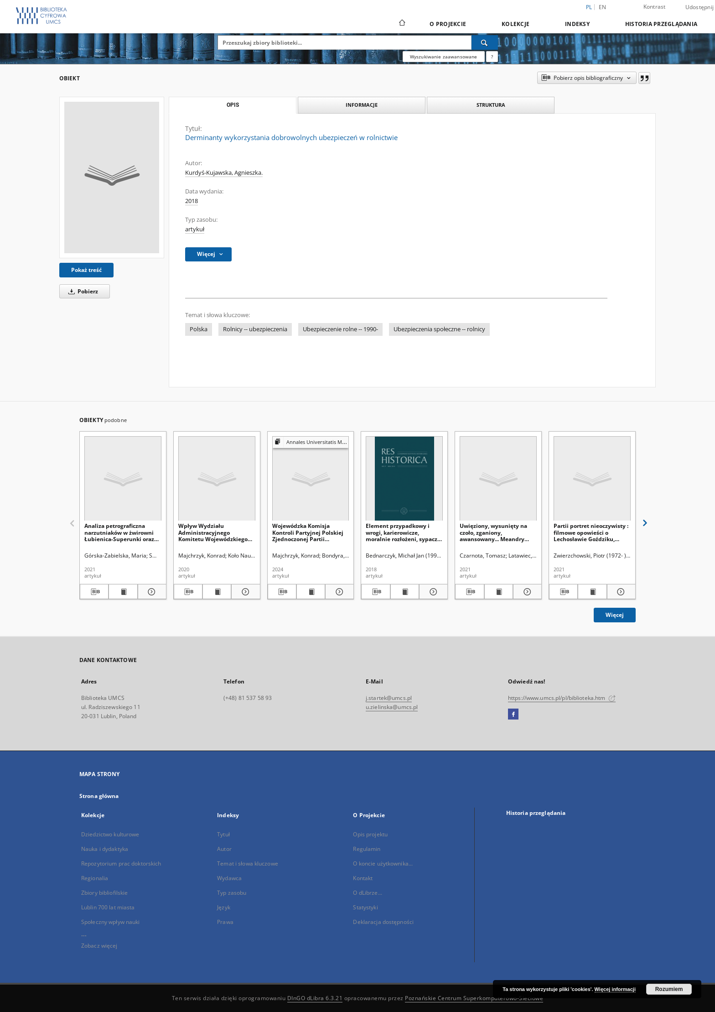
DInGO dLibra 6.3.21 (315, 998)
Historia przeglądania (661, 24)
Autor (224, 849)
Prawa (225, 922)
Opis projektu (370, 834)
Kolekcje (515, 24)
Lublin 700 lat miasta (108, 907)
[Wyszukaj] (484, 42)
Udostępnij (699, 7)
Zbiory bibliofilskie (104, 893)
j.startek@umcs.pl (389, 698)
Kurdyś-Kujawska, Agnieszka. (224, 173)
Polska (198, 329)
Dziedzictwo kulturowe (110, 834)
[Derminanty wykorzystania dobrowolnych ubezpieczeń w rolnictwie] (111, 177)
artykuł (194, 229)
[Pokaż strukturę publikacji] (311, 442)
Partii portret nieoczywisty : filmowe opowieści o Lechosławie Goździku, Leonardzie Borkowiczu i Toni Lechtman (591, 532)
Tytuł (223, 834)
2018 (191, 201)
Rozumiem (669, 989)
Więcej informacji (615, 989)
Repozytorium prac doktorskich (121, 863)
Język (223, 907)
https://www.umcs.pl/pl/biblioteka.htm (562, 698)
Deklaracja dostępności (383, 922)
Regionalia (94, 878)
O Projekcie (448, 24)
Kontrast (654, 6)
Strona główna (99, 796)
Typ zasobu (231, 893)
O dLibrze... (367, 893)
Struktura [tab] (491, 104)
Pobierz (81, 291)
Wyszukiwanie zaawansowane (443, 56)
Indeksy (577, 24)
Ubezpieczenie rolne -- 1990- (340, 329)
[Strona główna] (401, 24)
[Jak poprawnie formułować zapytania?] (492, 56)
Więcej (615, 615)
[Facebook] (513, 714)
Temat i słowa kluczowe (247, 863)
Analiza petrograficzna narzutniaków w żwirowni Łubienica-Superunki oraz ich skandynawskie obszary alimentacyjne (121, 532)
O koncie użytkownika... (383, 863)
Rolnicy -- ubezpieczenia (255, 329)
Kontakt (363, 878)
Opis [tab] (233, 105)
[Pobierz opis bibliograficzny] (94, 592)
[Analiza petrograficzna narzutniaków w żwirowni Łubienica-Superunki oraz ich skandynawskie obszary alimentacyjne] (123, 479)
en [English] (602, 7)
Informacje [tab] (362, 104)
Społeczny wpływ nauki (110, 922)
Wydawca (229, 878)
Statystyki (365, 907)
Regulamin (366, 849)
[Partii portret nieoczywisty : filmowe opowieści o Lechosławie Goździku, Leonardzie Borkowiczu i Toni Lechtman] (592, 479)
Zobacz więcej (99, 945)
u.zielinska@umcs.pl (392, 707)
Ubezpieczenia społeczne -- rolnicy (439, 329)
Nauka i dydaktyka (104, 849)
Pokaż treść (86, 270)
